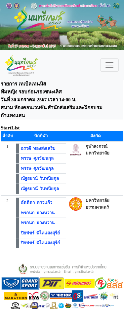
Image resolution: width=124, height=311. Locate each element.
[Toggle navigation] (109, 65)
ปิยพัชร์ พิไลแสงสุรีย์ (40, 232)
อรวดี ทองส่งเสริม (38, 148)
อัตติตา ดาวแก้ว (37, 202)
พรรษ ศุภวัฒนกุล (37, 158)
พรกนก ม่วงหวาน (38, 212)
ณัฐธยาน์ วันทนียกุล (40, 178)
